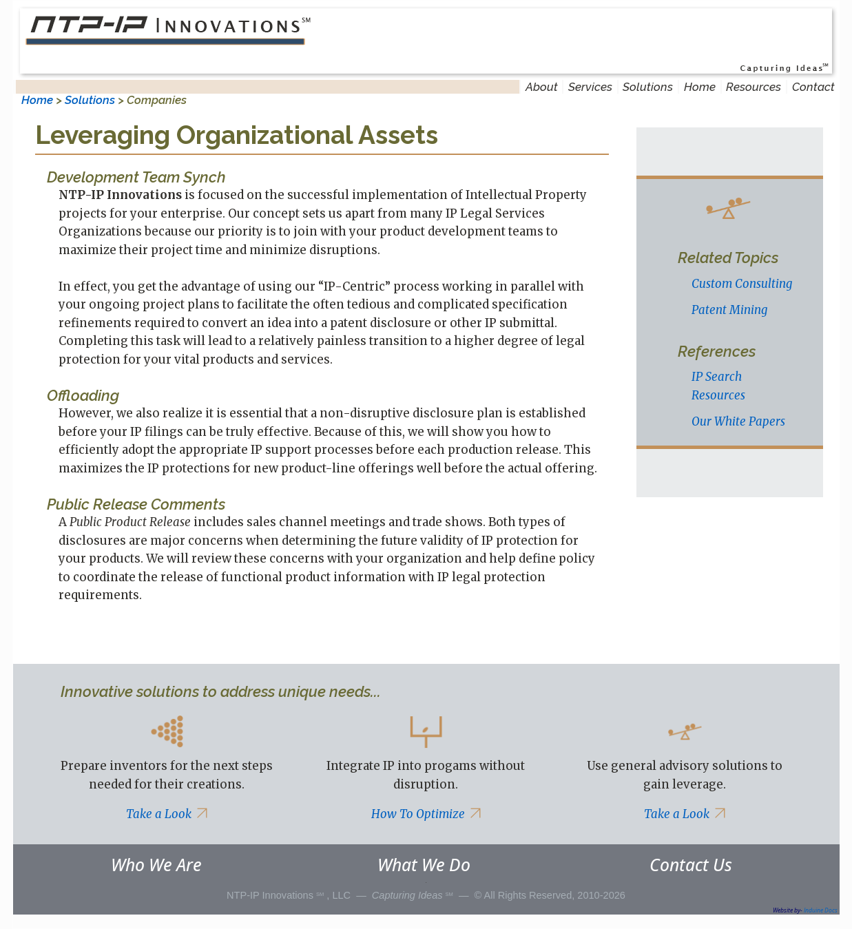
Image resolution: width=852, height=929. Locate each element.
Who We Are (156, 864)
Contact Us (691, 864)
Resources (753, 87)
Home (700, 87)
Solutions (648, 87)
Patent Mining (729, 309)
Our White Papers (738, 421)
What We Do (423, 864)
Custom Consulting (742, 283)
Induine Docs (821, 910)
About (542, 87)
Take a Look (166, 814)
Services (590, 87)
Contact (813, 87)
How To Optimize (426, 814)
